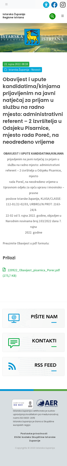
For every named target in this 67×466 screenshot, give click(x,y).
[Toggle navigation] (6, 3)
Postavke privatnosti (34, 433)
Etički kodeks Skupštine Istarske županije (35, 438)
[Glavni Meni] (62, 15)
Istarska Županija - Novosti (25, 69)
